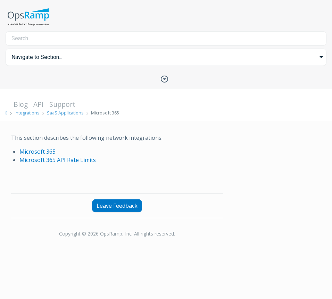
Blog (21, 104)
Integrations (27, 113)
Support (62, 104)
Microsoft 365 (37, 151)
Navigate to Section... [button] (36, 57)
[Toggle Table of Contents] (166, 78)
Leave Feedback (117, 206)
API (38, 104)
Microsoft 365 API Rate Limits (57, 160)
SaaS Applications (65, 113)
